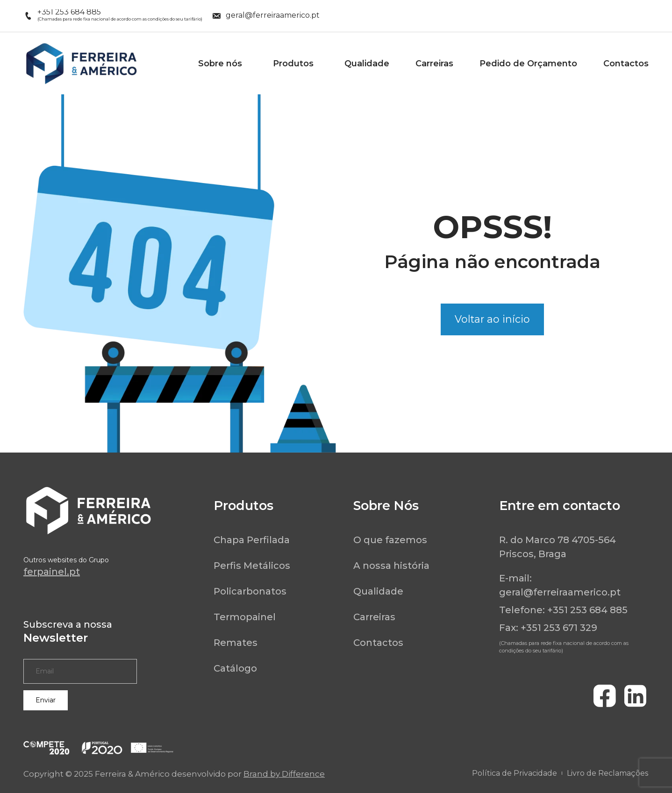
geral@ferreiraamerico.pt (560, 592)
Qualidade (366, 63)
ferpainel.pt (51, 571)
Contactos (626, 63)
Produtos (295, 63)
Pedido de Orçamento (528, 63)
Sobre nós (222, 63)
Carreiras (434, 63)
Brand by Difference (284, 774)
